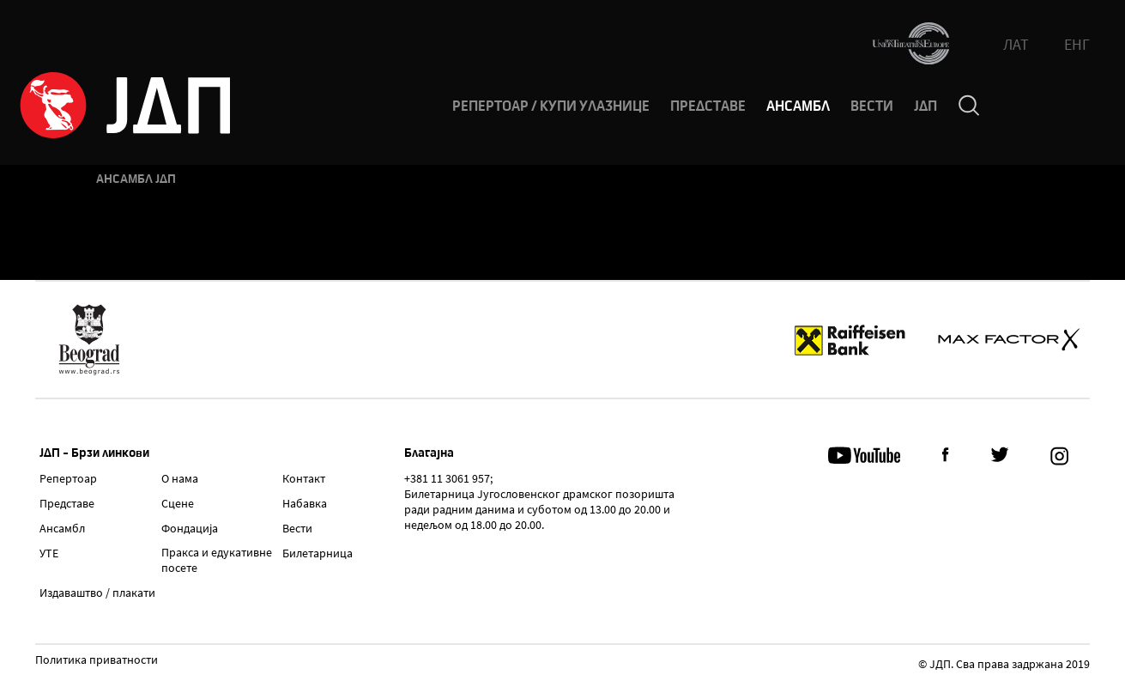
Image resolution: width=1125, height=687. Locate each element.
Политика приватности (96, 660)
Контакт (303, 478)
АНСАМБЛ (798, 106)
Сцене (177, 503)
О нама (179, 478)
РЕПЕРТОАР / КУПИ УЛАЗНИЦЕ (551, 106)
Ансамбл (62, 528)
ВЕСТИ (871, 106)
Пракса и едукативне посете (216, 559)
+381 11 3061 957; (448, 478)
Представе (66, 503)
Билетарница (317, 553)
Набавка (304, 503)
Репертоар (68, 478)
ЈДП (925, 106)
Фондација (189, 528)
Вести (297, 528)
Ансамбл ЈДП (136, 179)
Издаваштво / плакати (97, 592)
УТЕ (48, 553)
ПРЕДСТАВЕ (708, 106)
